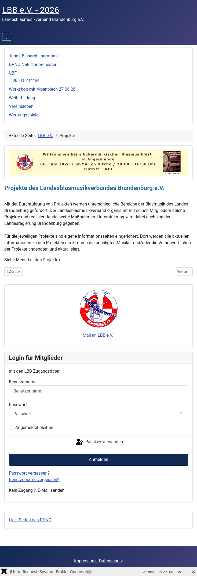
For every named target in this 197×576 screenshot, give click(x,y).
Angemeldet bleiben (34, 427)
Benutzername (23, 381)
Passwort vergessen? (29, 473)
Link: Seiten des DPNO (30, 519)
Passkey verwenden (99, 442)
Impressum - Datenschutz (98, 560)
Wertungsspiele (23, 115)
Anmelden (98, 459)
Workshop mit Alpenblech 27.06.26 (42, 89)
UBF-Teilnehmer (26, 80)
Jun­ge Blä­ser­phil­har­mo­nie (34, 55)
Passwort (18, 404)
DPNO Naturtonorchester (32, 64)
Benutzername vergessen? (34, 479)
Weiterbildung (22, 97)
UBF (13, 73)
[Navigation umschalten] (6, 37)
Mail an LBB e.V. (98, 335)
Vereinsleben (21, 106)
